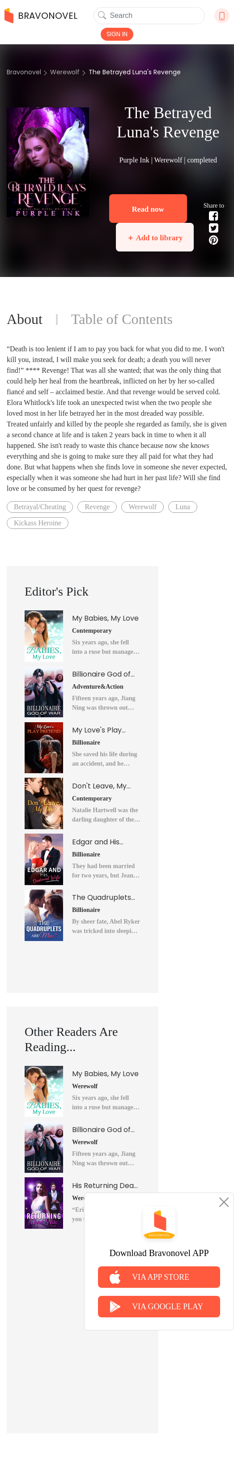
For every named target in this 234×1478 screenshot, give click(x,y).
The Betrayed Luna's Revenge (135, 72)
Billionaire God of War (101, 674)
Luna (182, 507)
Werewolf (65, 72)
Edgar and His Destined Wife (96, 842)
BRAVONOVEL (40, 15)
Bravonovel (24, 72)
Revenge (97, 507)
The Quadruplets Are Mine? (101, 897)
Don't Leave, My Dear (99, 786)
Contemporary (92, 630)
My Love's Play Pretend (97, 730)
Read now (148, 209)
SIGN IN (117, 34)
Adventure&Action (97, 686)
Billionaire (86, 742)
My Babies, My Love (105, 618)
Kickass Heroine (37, 523)
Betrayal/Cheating (40, 507)
